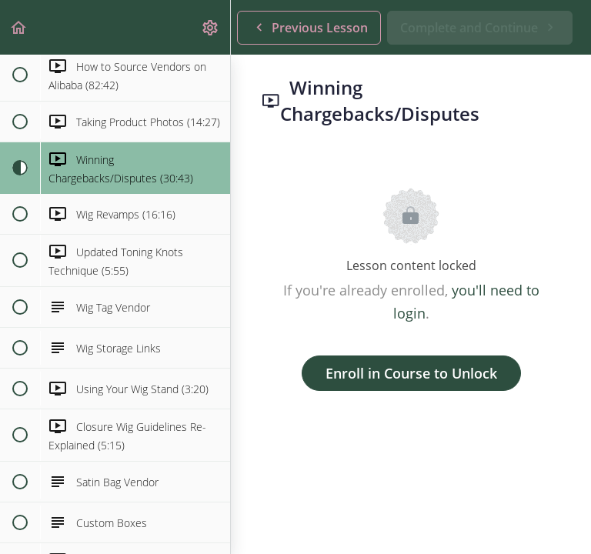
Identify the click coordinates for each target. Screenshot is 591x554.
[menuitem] (211, 27)
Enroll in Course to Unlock (411, 373)
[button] (19, 27)
